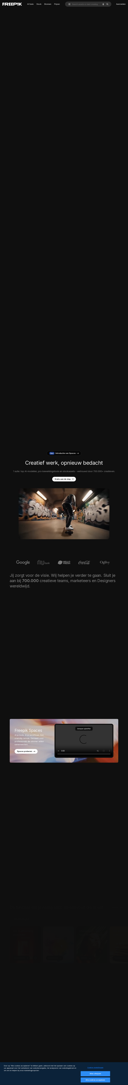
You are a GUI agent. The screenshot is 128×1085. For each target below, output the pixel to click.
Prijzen (57, 4)
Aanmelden (121, 4)
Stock (39, 4)
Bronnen (47, 4)
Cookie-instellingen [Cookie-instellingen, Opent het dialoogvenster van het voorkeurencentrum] (95, 1069)
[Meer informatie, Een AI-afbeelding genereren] (35, 952)
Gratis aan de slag (64, 479)
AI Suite (30, 4)
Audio (58, 913)
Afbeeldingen (21, 913)
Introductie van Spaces (64, 453)
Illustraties (77, 913)
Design (97, 913)
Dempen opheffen (84, 729)
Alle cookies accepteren (95, 1081)
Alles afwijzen (95, 1075)
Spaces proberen (26, 751)
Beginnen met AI (117, 902)
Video (42, 913)
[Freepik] (12, 4)
